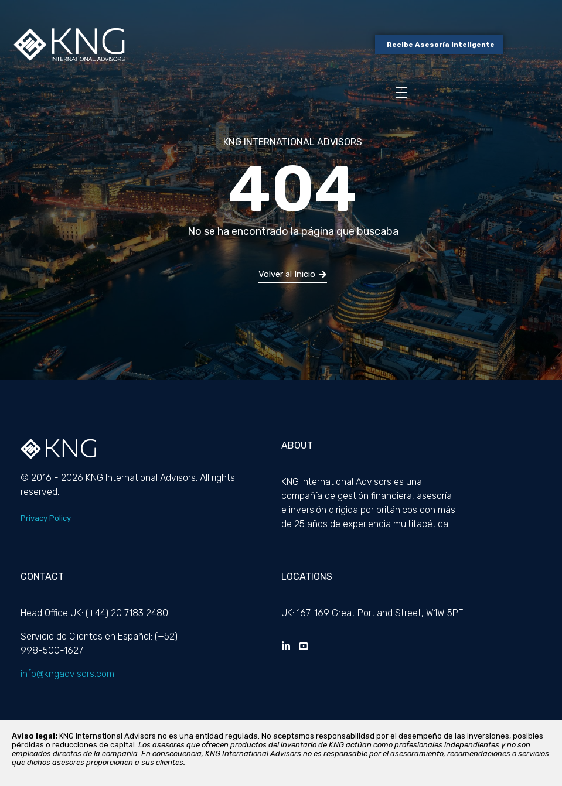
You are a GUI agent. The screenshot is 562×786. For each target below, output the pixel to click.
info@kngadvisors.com (67, 673)
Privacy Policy (46, 518)
